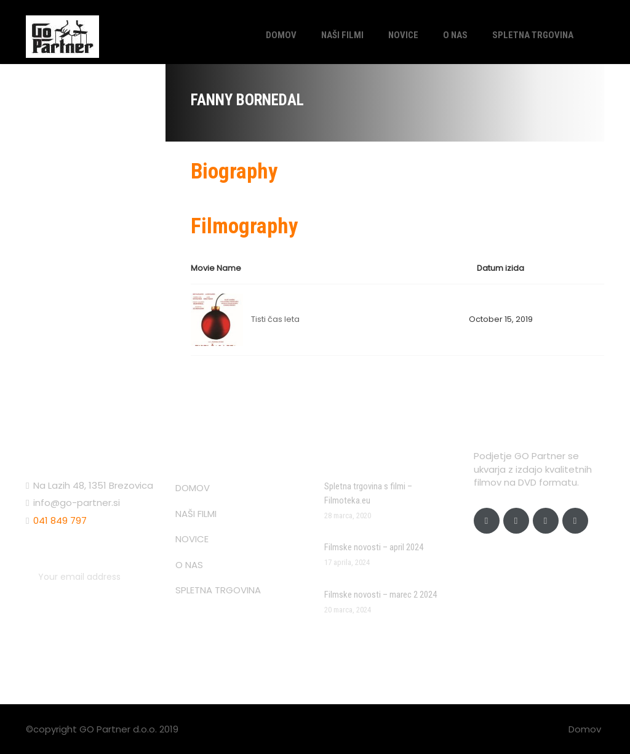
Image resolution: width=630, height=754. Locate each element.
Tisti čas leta (275, 319)
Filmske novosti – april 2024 (373, 547)
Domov (584, 729)
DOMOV (281, 35)
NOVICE (403, 35)
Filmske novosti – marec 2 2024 (380, 594)
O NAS (455, 35)
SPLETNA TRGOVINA (532, 35)
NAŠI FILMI (342, 35)
